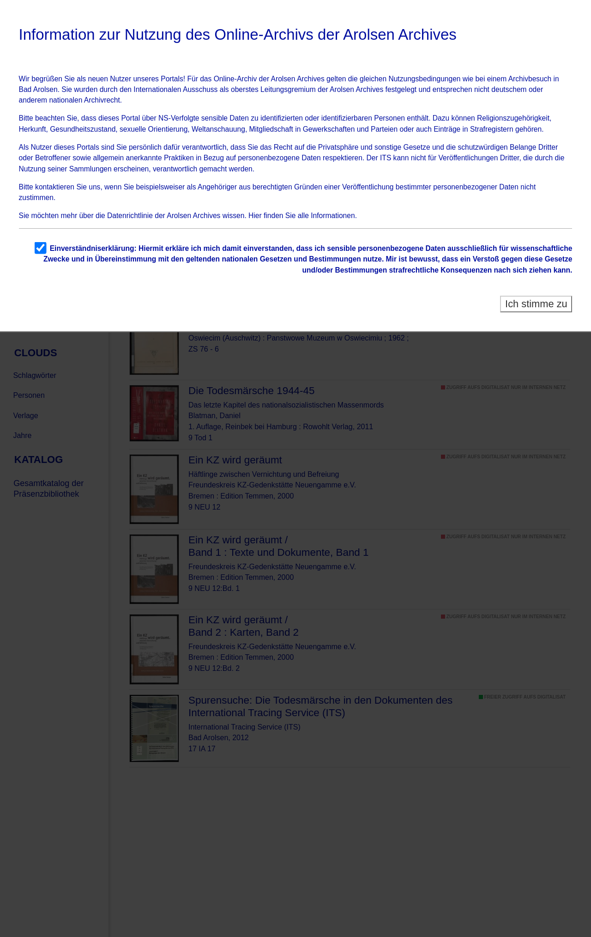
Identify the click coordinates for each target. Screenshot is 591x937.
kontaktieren (54, 187)
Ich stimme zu (536, 304)
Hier (255, 215)
